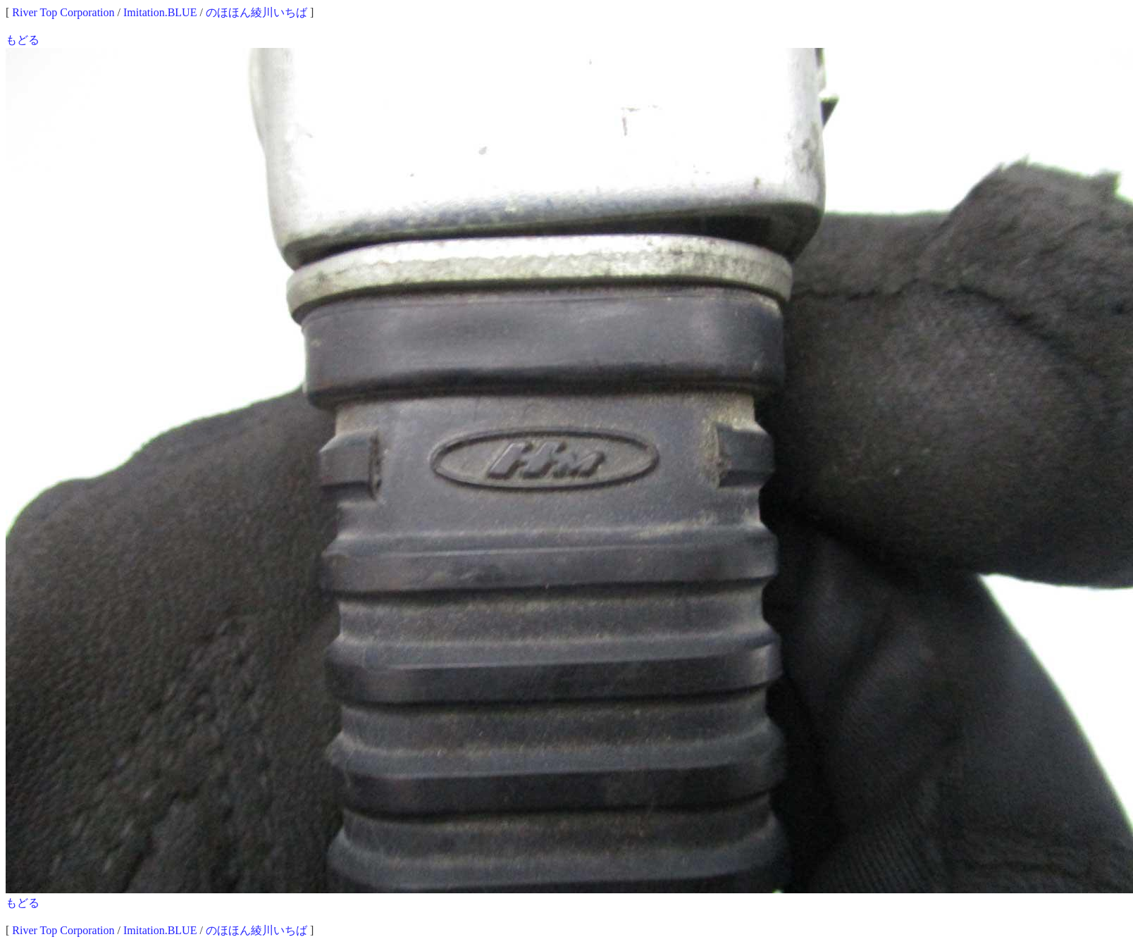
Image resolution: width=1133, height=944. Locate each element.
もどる (22, 40)
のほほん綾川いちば (256, 12)
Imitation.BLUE (160, 12)
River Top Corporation (63, 12)
